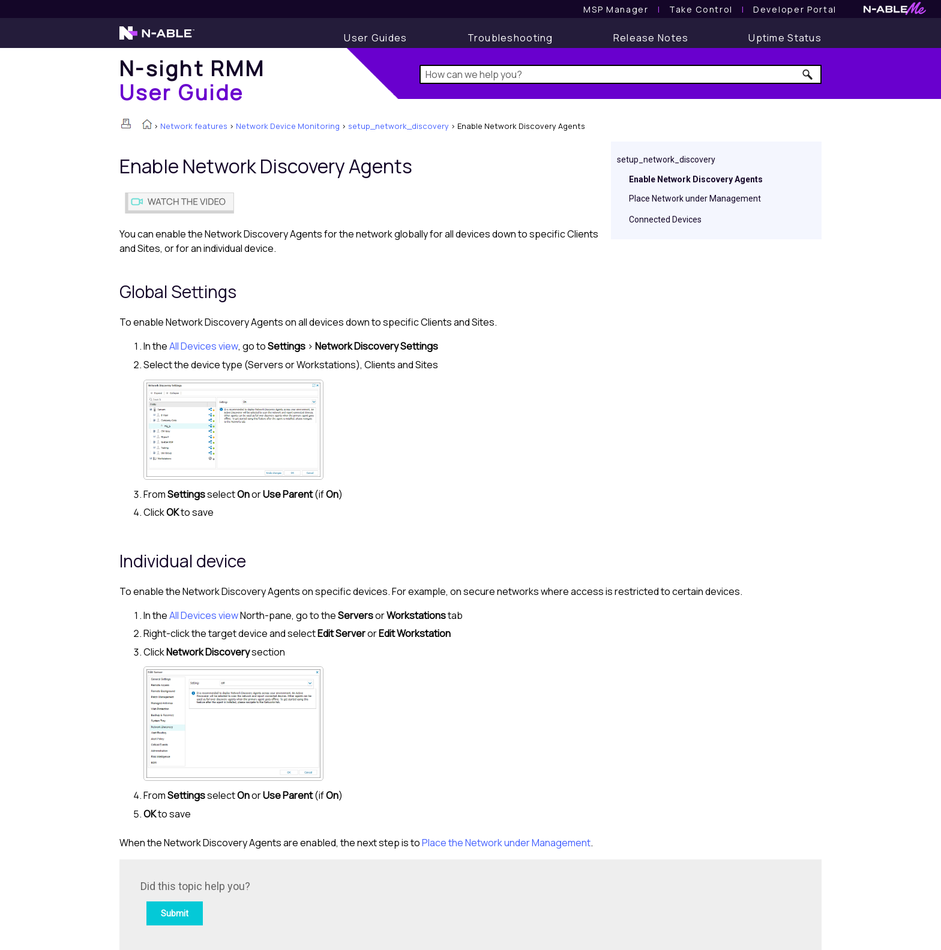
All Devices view (203, 346)
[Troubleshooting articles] (510, 37)
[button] (808, 74)
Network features (193, 126)
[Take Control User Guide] (701, 9)
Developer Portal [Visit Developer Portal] (795, 9)
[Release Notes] (651, 37)
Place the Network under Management (506, 842)
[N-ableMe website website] (895, 11)
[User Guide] (375, 37)
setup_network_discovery (398, 126)
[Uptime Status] (785, 37)
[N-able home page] (156, 38)
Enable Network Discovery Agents (696, 179)
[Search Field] (620, 74)
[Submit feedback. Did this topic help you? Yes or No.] (302, 902)
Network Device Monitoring (288, 126)
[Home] (192, 80)
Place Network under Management (695, 198)
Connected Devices (665, 219)
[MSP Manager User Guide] (615, 9)
